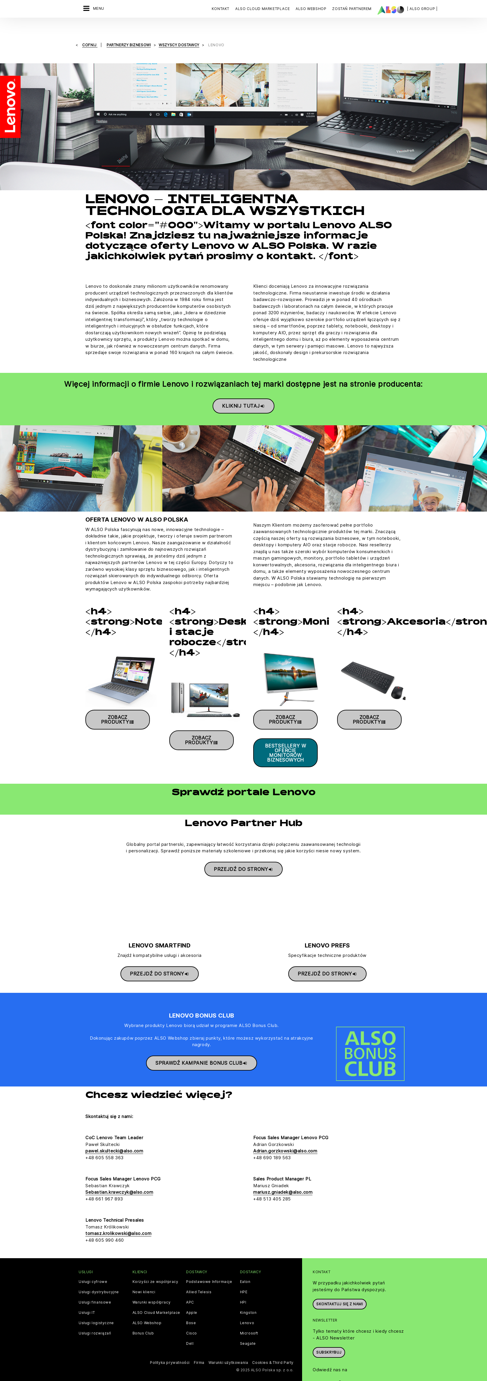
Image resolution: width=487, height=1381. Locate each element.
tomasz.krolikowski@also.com (118, 1225)
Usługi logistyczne (96, 1315)
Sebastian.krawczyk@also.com (119, 1184)
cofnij (89, 32)
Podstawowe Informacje (209, 1274)
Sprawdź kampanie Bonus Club (201, 1050)
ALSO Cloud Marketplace (156, 1305)
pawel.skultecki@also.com (114, 1143)
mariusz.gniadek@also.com (282, 1184)
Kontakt (220, 8)
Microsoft (249, 1325)
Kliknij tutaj (243, 393)
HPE (244, 1284)
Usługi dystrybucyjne (99, 1284)
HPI (243, 1294)
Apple (191, 1305)
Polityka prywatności (170, 1354)
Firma (199, 1354)
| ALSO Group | (422, 8)
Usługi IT (87, 1305)
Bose (191, 1315)
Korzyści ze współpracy (155, 1274)
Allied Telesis (198, 1284)
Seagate (248, 1336)
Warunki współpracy (151, 1294)
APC (190, 1294)
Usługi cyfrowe (93, 1274)
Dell (189, 1336)
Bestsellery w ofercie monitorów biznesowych (285, 740)
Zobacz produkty (117, 707)
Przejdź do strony (243, 857)
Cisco (191, 1325)
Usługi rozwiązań (95, 1325)
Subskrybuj (329, 1344)
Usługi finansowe (95, 1294)
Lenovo (247, 1315)
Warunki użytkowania (228, 1354)
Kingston (248, 1305)
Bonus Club (143, 1325)
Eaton (245, 1274)
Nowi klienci (143, 1284)
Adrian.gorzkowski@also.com (285, 1143)
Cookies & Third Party (273, 1354)
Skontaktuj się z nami (339, 1296)
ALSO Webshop (147, 1315)
